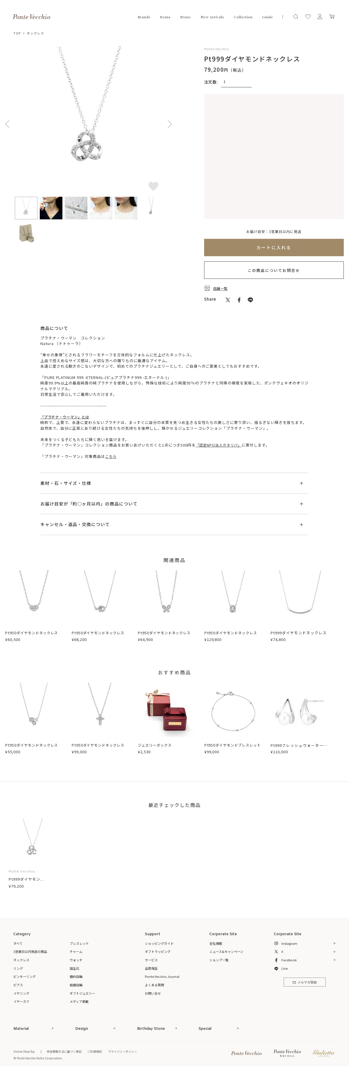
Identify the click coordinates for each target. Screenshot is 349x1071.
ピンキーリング (24, 976)
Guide (267, 17)
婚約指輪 (76, 976)
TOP (17, 33)
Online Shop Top (24, 1051)
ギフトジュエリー (82, 992)
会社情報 (215, 942)
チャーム (76, 951)
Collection (243, 17)
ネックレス (35, 33)
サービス (151, 959)
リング (18, 967)
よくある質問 (154, 984)
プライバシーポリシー (124, 1051)
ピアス (18, 984)
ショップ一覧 (219, 959)
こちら (111, 456)
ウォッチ (76, 959)
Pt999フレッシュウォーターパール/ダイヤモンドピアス (299, 747)
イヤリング (21, 992)
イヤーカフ (21, 1001)
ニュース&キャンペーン (226, 951)
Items (165, 17)
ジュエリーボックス (156, 744)
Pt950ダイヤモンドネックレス (33, 632)
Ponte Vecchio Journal (162, 976)
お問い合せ (153, 992)
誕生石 (74, 967)
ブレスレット (79, 942)
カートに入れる (274, 247)
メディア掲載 (79, 1001)
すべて (18, 942)
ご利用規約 (96, 1051)
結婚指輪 (76, 984)
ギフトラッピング (157, 951)
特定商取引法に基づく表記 (65, 1051)
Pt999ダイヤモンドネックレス (299, 632)
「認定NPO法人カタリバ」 (220, 444)
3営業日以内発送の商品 (30, 951)
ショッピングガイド (159, 942)
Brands (144, 17)
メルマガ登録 (305, 982)
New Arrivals (212, 17)
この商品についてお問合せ (274, 270)
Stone (185, 17)
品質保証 (151, 967)
